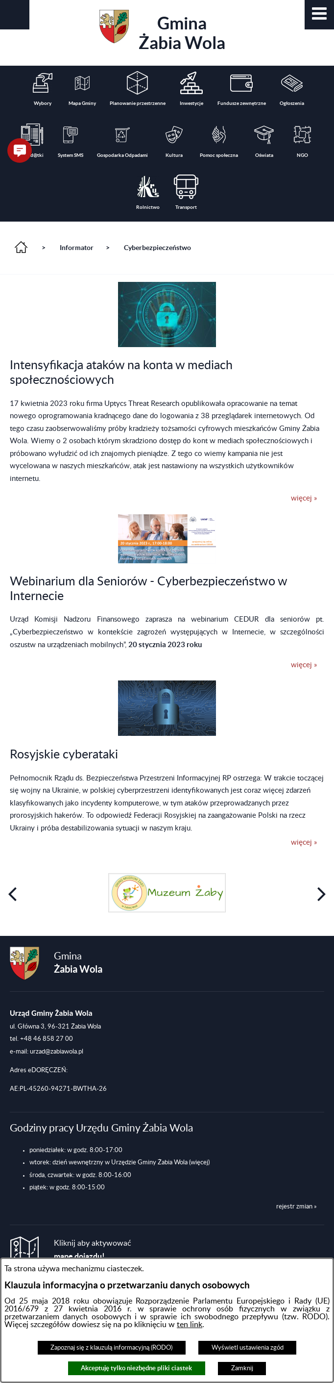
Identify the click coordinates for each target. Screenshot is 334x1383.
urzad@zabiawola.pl (56, 1052)
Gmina (162, 31)
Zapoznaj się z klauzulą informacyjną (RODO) (111, 1347)
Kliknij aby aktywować (92, 1249)
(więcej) (199, 1162)
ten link (189, 1325)
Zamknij (242, 1368)
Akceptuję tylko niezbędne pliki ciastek (136, 1368)
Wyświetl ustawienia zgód (248, 1347)
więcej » (304, 498)
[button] (319, 14)
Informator (77, 247)
